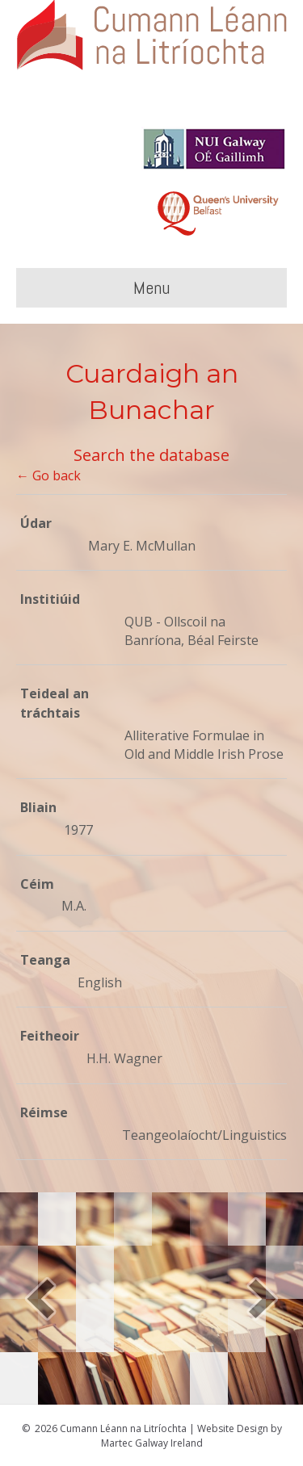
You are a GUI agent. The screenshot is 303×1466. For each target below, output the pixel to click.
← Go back (48, 475)
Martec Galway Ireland (152, 1443)
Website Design (232, 1428)
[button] (40, 1298)
